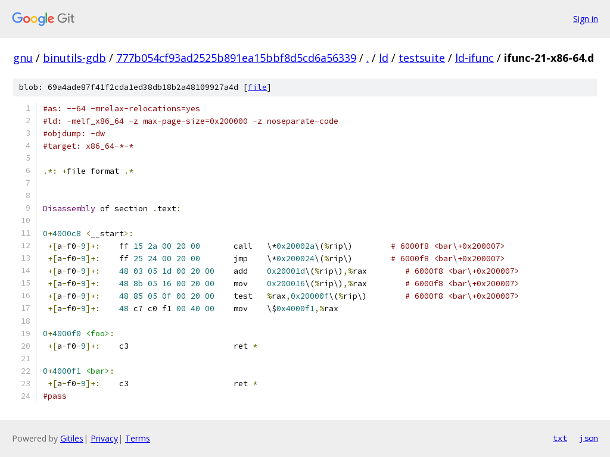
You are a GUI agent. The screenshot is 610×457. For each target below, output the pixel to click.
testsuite (422, 58)
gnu (23, 58)
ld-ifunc (474, 58)
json (588, 438)
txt (560, 438)
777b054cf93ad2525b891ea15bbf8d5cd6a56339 (236, 58)
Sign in (585, 18)
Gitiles (71, 438)
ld (383, 58)
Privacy (104, 438)
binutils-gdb (74, 58)
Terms (137, 438)
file (257, 87)
